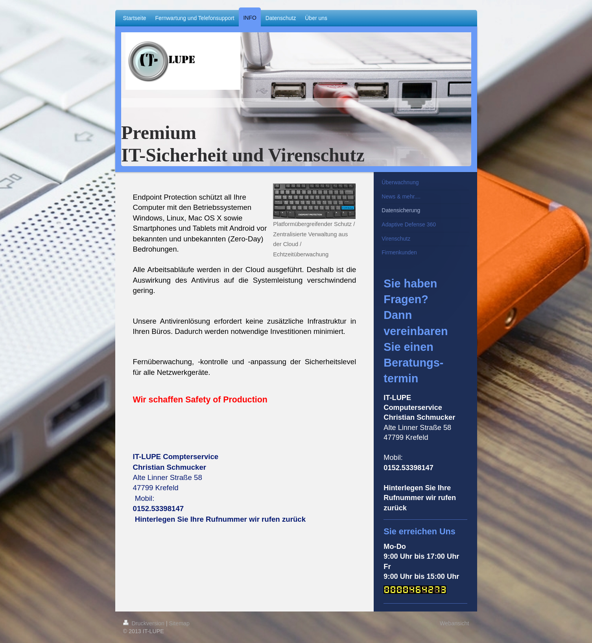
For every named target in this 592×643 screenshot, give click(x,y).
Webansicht (454, 623)
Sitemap (179, 623)
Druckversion (144, 623)
